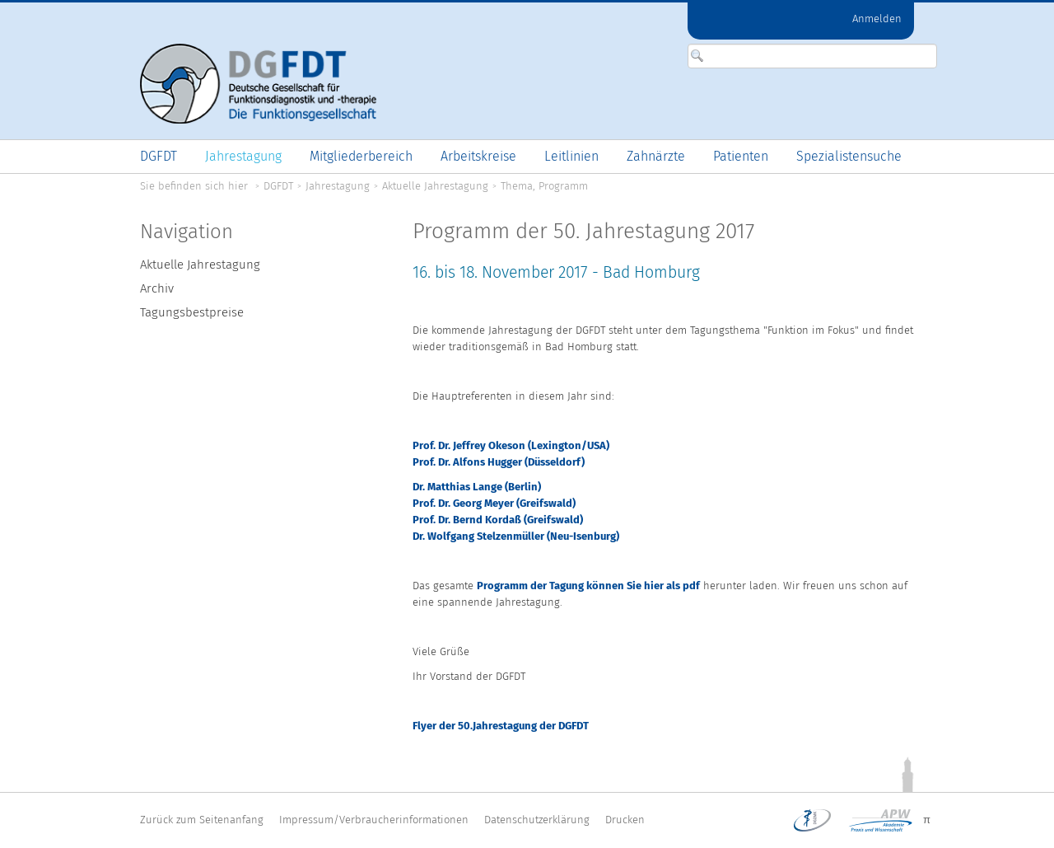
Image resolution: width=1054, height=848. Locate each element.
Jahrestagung (337, 186)
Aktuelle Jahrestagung (435, 186)
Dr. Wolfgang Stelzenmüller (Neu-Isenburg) (516, 536)
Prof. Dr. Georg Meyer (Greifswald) (494, 503)
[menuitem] (158, 156)
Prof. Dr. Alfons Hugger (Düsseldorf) (499, 462)
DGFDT (278, 186)
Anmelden (877, 18)
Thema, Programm (544, 186)
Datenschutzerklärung (537, 819)
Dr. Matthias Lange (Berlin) (477, 486)
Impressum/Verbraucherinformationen (374, 819)
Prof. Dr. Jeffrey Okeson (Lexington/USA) (511, 445)
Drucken (625, 819)
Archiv (157, 288)
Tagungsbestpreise (192, 312)
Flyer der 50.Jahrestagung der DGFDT (501, 725)
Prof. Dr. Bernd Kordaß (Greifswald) (498, 519)
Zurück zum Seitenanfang (202, 819)
